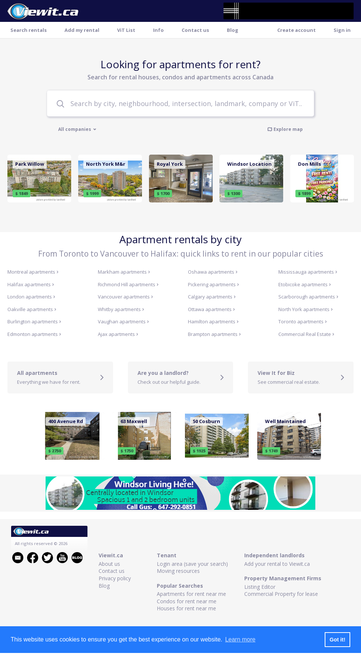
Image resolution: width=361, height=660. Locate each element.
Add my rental (81, 30)
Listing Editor (259, 586)
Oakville (31, 309)
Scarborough (308, 296)
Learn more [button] (240, 639)
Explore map (285, 129)
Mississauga (307, 271)
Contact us (195, 30)
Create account (296, 30)
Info (158, 30)
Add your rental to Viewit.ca (277, 563)
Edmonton (34, 334)
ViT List (126, 30)
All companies (77, 129)
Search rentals (28, 30)
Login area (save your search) (192, 563)
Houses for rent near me (186, 608)
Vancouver (125, 296)
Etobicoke (304, 284)
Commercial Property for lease (281, 593)
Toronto (302, 321)
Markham (124, 271)
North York (305, 309)
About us (109, 563)
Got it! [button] (337, 640)
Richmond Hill (128, 284)
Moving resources (178, 570)
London (31, 296)
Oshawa (213, 271)
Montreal (33, 271)
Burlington (34, 321)
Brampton (214, 334)
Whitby (121, 309)
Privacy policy (115, 578)
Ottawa (211, 309)
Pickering (213, 284)
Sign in (342, 30)
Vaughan (123, 321)
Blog (232, 30)
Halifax (30, 284)
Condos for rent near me (186, 601)
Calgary (212, 296)
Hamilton (213, 321)
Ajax (118, 334)
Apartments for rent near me (191, 593)
